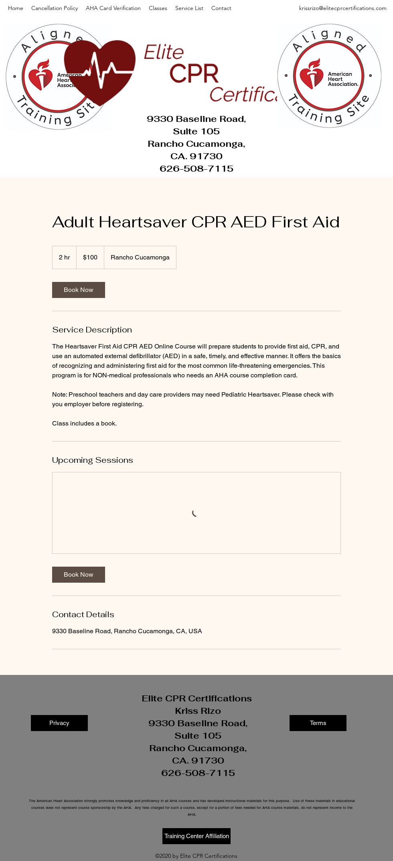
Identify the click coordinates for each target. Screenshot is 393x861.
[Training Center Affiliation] (196, 836)
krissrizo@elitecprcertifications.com (343, 8)
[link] (78, 290)
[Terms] (318, 723)
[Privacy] (59, 723)
